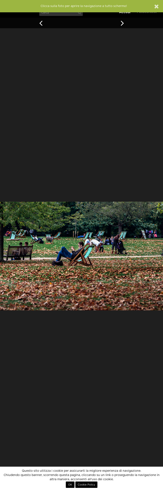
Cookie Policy (86, 484)
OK (70, 484)
